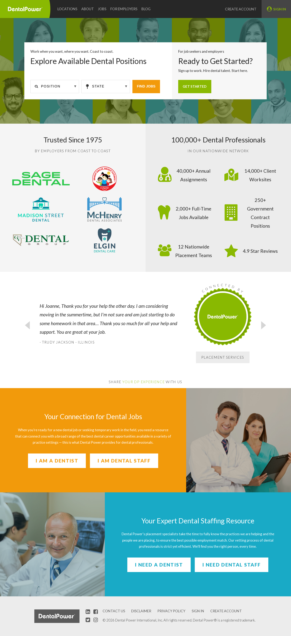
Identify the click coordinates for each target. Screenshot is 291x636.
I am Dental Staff (124, 461)
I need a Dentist (159, 565)
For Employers (123, 9)
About (87, 9)
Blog (146, 9)
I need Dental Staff (231, 565)
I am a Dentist (57, 461)
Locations (67, 9)
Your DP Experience (143, 382)
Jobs (102, 9)
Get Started (195, 86)
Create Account (240, 9)
